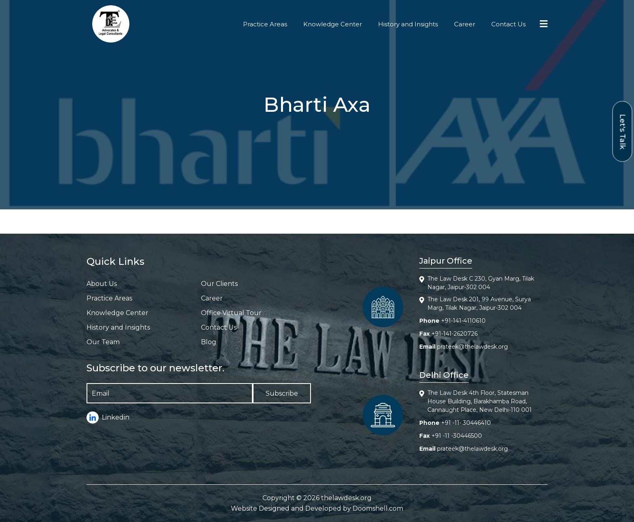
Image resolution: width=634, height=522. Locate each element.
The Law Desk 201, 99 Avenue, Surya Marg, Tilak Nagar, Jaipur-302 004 (479, 303)
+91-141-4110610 (463, 320)
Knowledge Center (332, 24)
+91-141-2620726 (454, 333)
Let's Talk (622, 131)
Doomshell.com (378, 508)
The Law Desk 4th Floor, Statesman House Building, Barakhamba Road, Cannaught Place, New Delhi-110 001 (479, 401)
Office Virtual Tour (231, 313)
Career (464, 24)
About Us (102, 284)
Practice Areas (265, 24)
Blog (208, 342)
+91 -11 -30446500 (456, 435)
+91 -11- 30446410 (466, 422)
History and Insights (408, 24)
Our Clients (219, 284)
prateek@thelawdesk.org (472, 346)
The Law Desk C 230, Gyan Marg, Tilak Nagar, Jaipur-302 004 (480, 283)
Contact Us (508, 24)
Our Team (103, 342)
